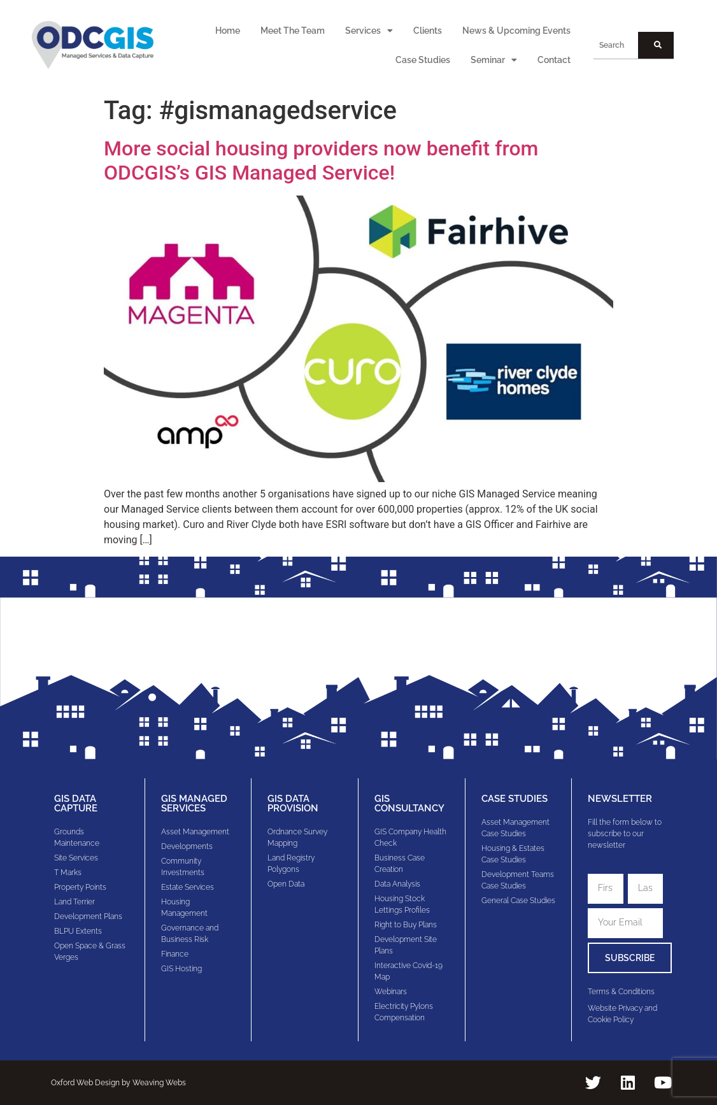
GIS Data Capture (75, 803)
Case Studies (422, 60)
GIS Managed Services (194, 803)
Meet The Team (292, 30)
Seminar (494, 60)
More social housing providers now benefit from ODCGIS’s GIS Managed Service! (321, 160)
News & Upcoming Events (516, 30)
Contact (554, 60)
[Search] (656, 45)
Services (369, 30)
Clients (427, 30)
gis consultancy (409, 803)
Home (227, 30)
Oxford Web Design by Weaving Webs (118, 1082)
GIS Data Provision (292, 803)
